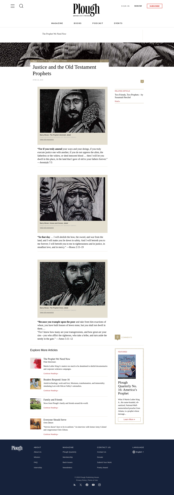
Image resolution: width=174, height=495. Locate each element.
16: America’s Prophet (52, 61)
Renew (138, 6)
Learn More (129, 419)
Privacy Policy (81, 480)
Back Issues (67, 462)
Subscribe (155, 6)
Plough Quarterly (38, 61)
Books (78, 23)
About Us (37, 452)
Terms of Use (93, 480)
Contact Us (101, 452)
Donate (100, 457)
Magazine (57, 23)
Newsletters (67, 467)
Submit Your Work (104, 462)
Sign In (125, 6)
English (138, 452)
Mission (37, 457)
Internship (38, 467)
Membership (68, 457)
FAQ (36, 462)
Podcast (97, 23)
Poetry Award (102, 467)
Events (118, 23)
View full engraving (47, 139)
